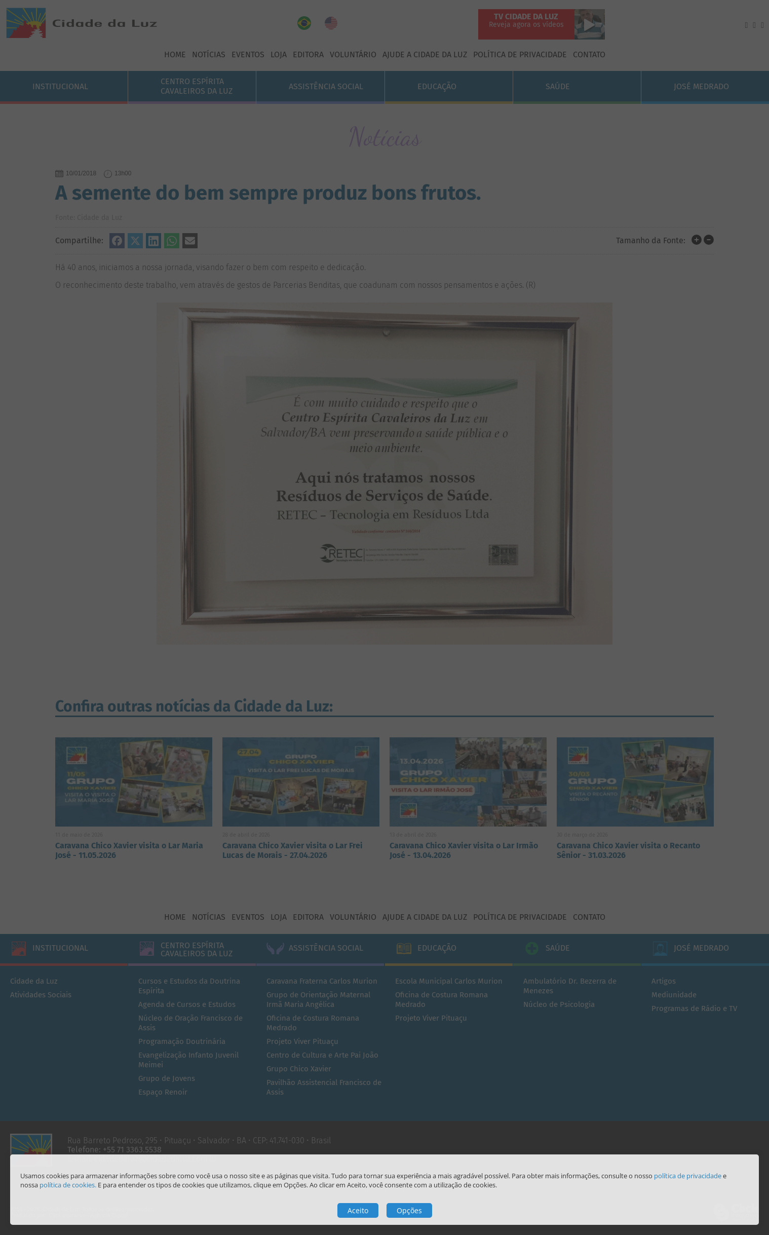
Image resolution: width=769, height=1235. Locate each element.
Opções (409, 1210)
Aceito (358, 1210)
